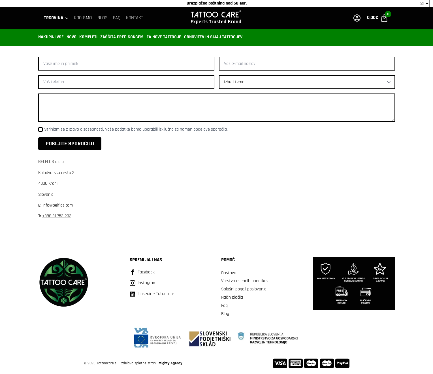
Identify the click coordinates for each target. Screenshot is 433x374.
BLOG (102, 18)
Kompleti (88, 37)
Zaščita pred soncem (122, 37)
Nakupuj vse (51, 37)
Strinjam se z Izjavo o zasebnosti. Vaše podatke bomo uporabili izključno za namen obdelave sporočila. (136, 129)
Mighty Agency (170, 363)
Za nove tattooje (163, 37)
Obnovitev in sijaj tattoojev (213, 37)
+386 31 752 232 (56, 216)
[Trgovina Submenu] (67, 18)
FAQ (116, 18)
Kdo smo (83, 18)
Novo (71, 37)
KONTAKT (134, 18)
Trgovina (53, 18)
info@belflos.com (57, 205)
